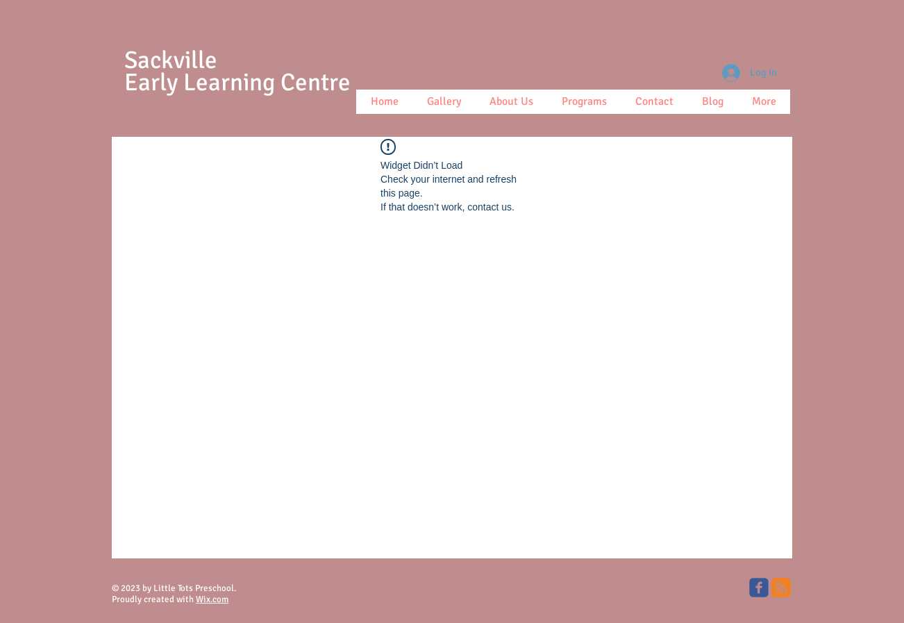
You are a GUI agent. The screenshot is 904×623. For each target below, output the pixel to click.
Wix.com (212, 599)
